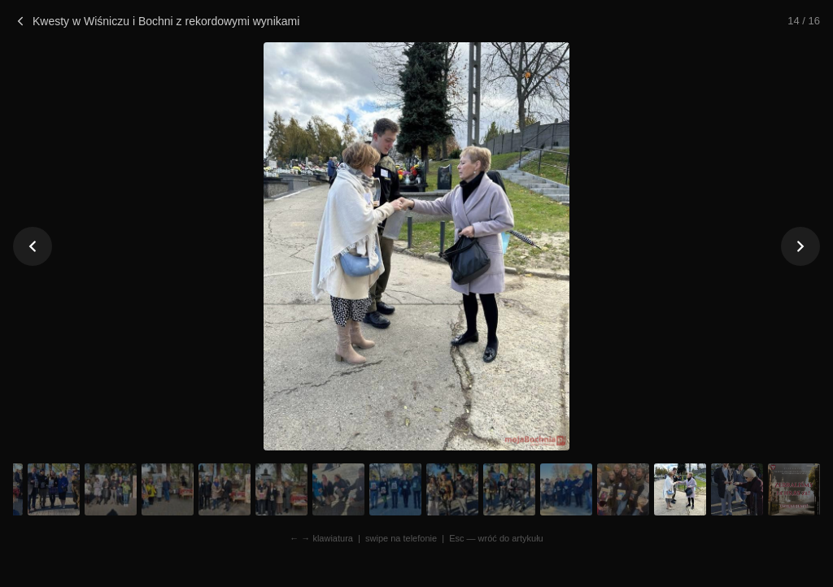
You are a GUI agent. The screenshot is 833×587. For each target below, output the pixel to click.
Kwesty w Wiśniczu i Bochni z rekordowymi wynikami (156, 21)
